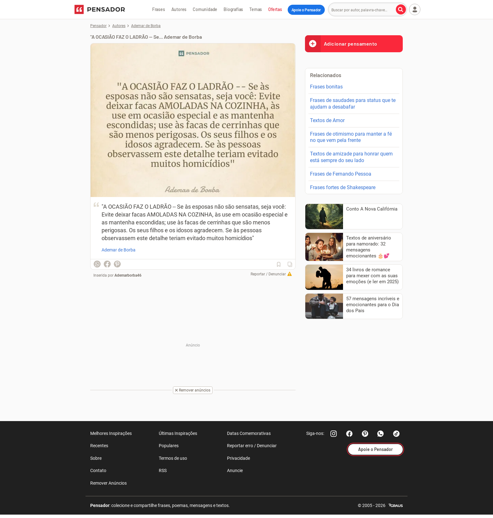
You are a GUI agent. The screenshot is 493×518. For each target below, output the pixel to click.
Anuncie (235, 470)
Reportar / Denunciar (268, 274)
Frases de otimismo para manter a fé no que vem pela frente (351, 137)
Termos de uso (173, 458)
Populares (169, 445)
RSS (163, 470)
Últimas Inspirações (178, 433)
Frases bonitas (326, 87)
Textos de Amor (327, 120)
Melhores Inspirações (111, 433)
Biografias (233, 9)
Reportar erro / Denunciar (252, 445)
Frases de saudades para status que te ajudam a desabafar (353, 103)
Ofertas (275, 9)
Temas (255, 9)
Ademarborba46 (127, 275)
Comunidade (205, 9)
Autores (179, 9)
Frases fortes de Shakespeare (342, 187)
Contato (98, 470)
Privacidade (238, 458)
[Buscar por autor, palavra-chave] (401, 9)
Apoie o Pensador (306, 9)
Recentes (99, 445)
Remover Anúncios (108, 483)
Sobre (96, 458)
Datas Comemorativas (249, 433)
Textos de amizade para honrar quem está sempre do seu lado (351, 157)
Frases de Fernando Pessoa (340, 174)
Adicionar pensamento (341, 43)
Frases (158, 9)
